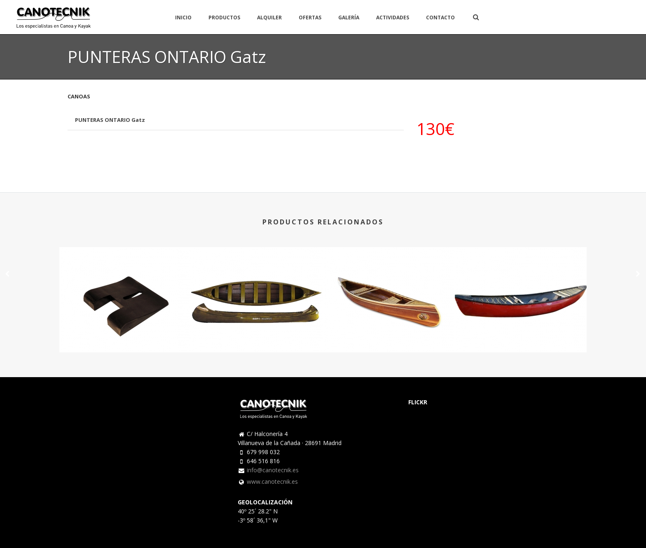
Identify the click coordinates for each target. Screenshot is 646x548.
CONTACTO (440, 17)
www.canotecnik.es (272, 481)
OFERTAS (310, 17)
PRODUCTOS (224, 17)
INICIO (183, 17)
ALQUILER (269, 17)
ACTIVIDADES (392, 17)
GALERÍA (348, 17)
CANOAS (79, 96)
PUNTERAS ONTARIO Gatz (110, 120)
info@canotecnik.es (273, 470)
